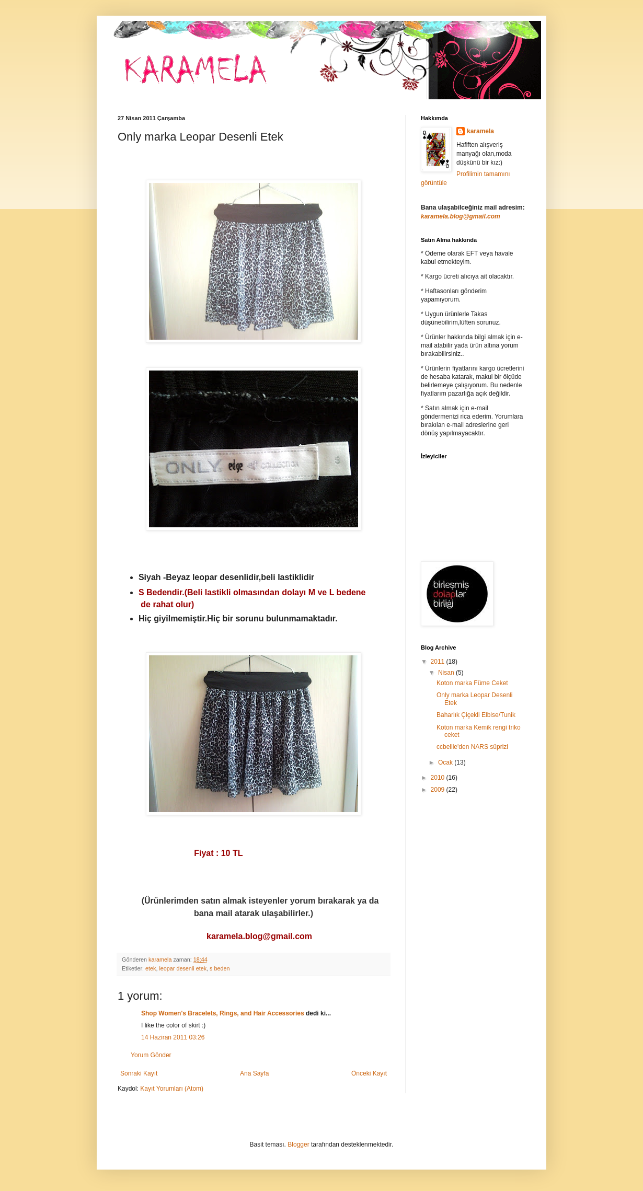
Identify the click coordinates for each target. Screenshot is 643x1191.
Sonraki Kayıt (138, 1073)
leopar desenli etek (182, 968)
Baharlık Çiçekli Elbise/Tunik (476, 715)
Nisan (447, 672)
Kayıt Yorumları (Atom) (171, 1088)
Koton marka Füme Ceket (472, 683)
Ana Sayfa (254, 1073)
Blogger (298, 1144)
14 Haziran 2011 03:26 (172, 1037)
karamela (480, 131)
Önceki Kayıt (369, 1073)
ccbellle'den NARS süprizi (472, 746)
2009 (438, 789)
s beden (219, 968)
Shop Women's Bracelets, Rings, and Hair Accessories (222, 1013)
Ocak (446, 762)
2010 (438, 777)
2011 (438, 661)
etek (150, 968)
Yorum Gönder (151, 1055)
